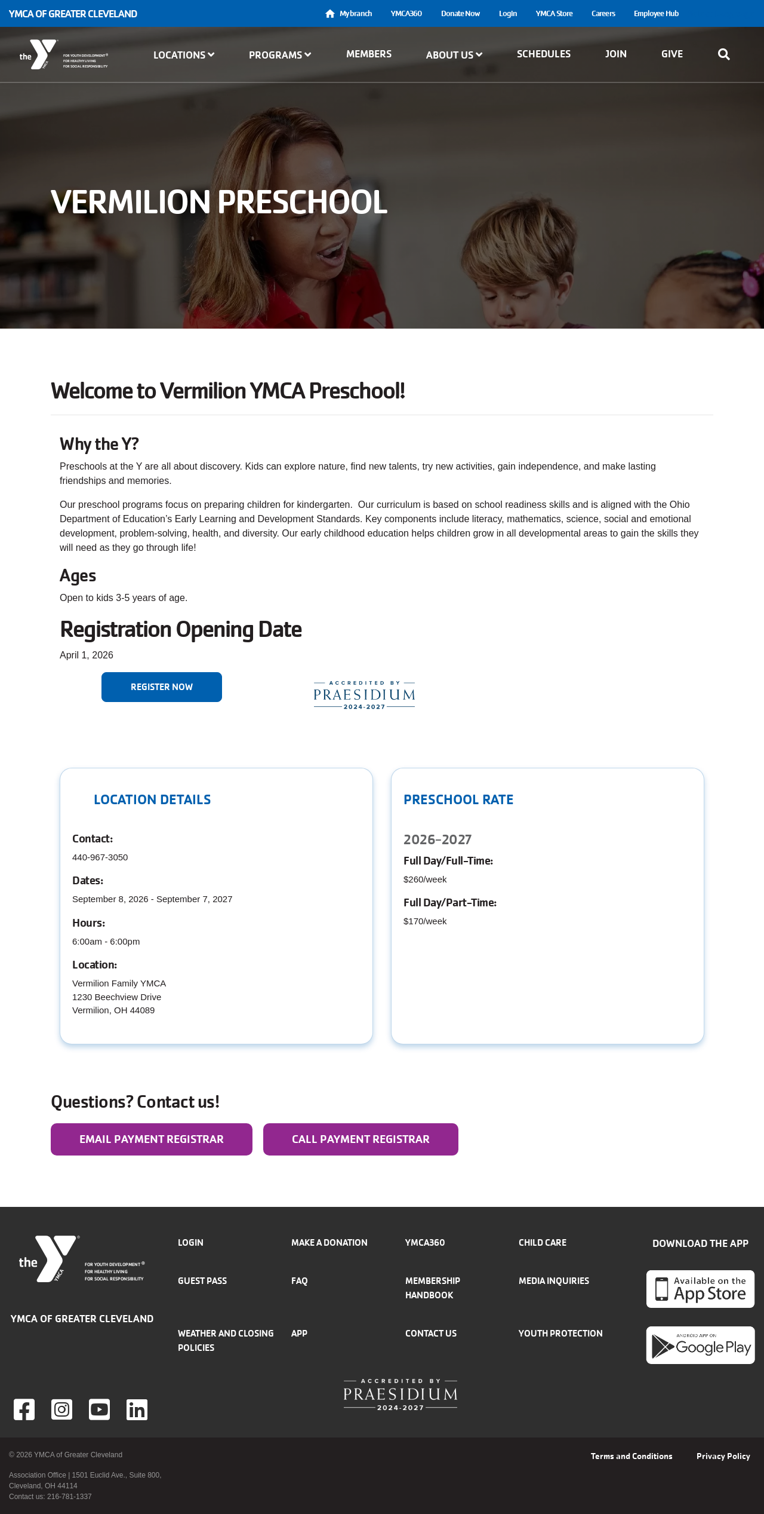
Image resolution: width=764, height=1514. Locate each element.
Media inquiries (554, 1280)
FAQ (299, 1280)
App (299, 1333)
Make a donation (329, 1242)
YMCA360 (406, 13)
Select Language (721, 13)
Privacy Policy (723, 1456)
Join (616, 53)
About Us (454, 55)
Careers (603, 13)
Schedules (544, 53)
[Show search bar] (727, 54)
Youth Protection (561, 1333)
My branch (356, 13)
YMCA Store (554, 13)
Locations (183, 55)
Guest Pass (202, 1280)
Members (369, 53)
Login (508, 13)
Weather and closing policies (226, 1340)
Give (672, 53)
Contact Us (431, 1333)
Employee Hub (656, 13)
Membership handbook (432, 1288)
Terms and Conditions (632, 1456)
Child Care (542, 1242)
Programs (280, 55)
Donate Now (460, 13)
